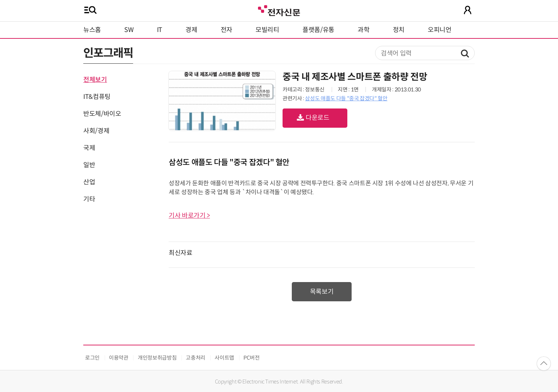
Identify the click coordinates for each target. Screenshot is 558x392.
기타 (89, 199)
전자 (226, 30)
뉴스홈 (92, 30)
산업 (89, 182)
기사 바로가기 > (189, 215)
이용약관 (118, 357)
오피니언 (440, 30)
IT (159, 30)
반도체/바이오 (102, 114)
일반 (89, 165)
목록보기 (322, 292)
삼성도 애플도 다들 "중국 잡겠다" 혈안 (346, 98)
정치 (399, 30)
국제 (89, 148)
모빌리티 (267, 30)
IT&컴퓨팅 (97, 97)
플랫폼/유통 (318, 30)
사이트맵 (224, 357)
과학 (363, 30)
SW (128, 30)
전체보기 (95, 80)
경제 (191, 30)
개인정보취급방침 (157, 357)
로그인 (92, 357)
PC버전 (251, 357)
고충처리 (195, 357)
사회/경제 (96, 131)
